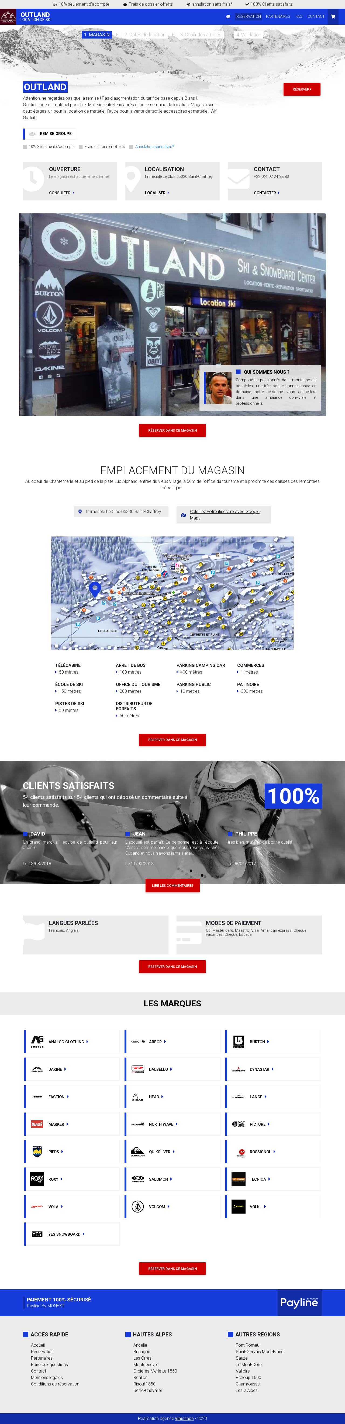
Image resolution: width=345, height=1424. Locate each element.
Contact (38, 1371)
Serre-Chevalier (147, 1390)
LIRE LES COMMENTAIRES (172, 885)
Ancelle (140, 1345)
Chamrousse (248, 1384)
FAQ (298, 16)
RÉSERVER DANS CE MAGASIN (172, 430)
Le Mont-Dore (249, 1364)
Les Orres (142, 1358)
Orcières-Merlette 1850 (155, 1371)
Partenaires (42, 1358)
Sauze (242, 1358)
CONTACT (316, 16)
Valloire (243, 1371)
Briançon (141, 1351)
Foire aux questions (49, 1364)
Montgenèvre (145, 1364)
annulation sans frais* (212, 4)
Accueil (38, 1345)
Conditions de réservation (55, 1384)
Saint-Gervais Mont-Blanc (260, 1351)
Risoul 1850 (144, 1384)
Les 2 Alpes (247, 1390)
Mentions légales (47, 1377)
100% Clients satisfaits (269, 4)
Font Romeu (247, 1345)
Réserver (302, 89)
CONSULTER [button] (61, 193)
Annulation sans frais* (154, 147)
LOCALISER (157, 193)
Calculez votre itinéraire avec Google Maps (225, 515)
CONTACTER (267, 193)
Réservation (42, 1351)
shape (184, 1418)
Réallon (140, 1377)
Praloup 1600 (248, 1377)
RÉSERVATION (248, 16)
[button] (50, 134)
